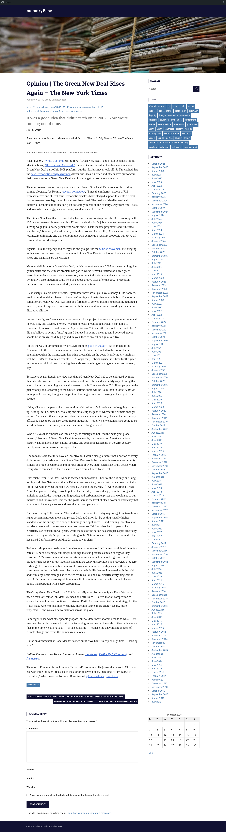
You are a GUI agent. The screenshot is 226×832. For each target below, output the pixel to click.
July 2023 (156, 263)
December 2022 (159, 289)
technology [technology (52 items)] (164, 147)
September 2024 (159, 211)
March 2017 (157, 539)
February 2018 (158, 499)
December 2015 (159, 595)
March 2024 (157, 233)
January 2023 (158, 285)
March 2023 (157, 278)
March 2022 (157, 318)
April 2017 (156, 536)
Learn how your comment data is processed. (89, 813)
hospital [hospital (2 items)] (188, 129)
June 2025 (156, 178)
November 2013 (159, 687)
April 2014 (156, 668)
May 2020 (156, 399)
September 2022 (159, 296)
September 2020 (159, 385)
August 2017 (157, 521)
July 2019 (156, 436)
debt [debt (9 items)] (184, 111)
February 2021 (158, 366)
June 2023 (156, 267)
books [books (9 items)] (182, 106)
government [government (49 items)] (192, 124)
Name (30, 769)
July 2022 (156, 303)
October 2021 (158, 337)
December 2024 (159, 200)
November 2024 (159, 204)
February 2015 (158, 631)
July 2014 (156, 657)
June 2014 (156, 661)
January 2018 (158, 503)
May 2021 (156, 355)
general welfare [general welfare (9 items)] (164, 124)
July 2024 (156, 219)
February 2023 (158, 281)
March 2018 (157, 495)
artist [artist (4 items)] (175, 106)
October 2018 (158, 469)
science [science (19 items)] (166, 142)
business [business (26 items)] (153, 111)
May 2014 (156, 665)
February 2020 (158, 410)
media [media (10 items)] (166, 133)
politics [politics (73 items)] (161, 138)
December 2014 (159, 639)
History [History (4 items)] (179, 129)
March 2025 (157, 189)
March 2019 (157, 451)
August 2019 (157, 432)
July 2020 (156, 392)
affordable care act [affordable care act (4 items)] (157, 106)
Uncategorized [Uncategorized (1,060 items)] (190, 147)
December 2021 (159, 329)
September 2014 (159, 650)
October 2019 (158, 425)
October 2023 (158, 252)
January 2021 (158, 370)
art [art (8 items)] (169, 106)
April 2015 (156, 624)
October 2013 (158, 690)
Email (30, 778)
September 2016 (159, 561)
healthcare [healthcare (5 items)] (169, 129)
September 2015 (159, 606)
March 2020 (157, 407)
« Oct (150, 753)
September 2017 (159, 517)
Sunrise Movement (110, 248)
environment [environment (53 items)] (190, 120)
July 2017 (156, 525)
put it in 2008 (96, 345)
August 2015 (157, 609)
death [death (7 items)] (177, 111)
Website (31, 787)
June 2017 (156, 528)
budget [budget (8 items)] (191, 106)
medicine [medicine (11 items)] (175, 133)
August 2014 (157, 654)
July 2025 (156, 175)
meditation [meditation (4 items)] (186, 133)
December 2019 (159, 418)
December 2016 (159, 550)
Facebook (112, 676)
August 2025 (157, 171)
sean (47, 99)
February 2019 (158, 455)
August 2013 (157, 698)
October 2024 (158, 208)
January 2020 (158, 414)
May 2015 (156, 620)
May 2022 (156, 311)
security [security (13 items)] (184, 142)
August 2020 (157, 388)
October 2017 (158, 513)
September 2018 (159, 473)
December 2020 (159, 374)
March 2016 (157, 584)
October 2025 (158, 163)
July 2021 (156, 348)
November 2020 (159, 377)
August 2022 (157, 300)
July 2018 (156, 480)
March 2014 (157, 672)
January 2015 (158, 635)
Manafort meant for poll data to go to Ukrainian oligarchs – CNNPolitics (94, 702)
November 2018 (159, 466)
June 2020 (156, 396)
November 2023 (159, 248)
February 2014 (158, 676)
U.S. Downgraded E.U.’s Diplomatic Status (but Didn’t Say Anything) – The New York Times (76, 697)
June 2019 (156, 440)
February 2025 (158, 193)
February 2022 (158, 322)
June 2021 (156, 351)
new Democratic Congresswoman (50, 174)
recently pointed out (73, 191)
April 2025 (156, 185)
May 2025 (156, 182)
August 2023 (157, 259)
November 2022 (159, 292)
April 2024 (156, 230)
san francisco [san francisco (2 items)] (155, 142)
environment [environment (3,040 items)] (176, 120)
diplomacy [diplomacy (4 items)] (193, 111)
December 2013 (159, 683)
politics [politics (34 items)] (169, 138)
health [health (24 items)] (159, 129)
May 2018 (156, 488)
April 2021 (156, 359)
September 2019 (159, 429)
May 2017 (156, 532)
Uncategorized (59, 99)
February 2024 (158, 237)
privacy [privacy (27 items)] (187, 138)
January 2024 (158, 241)
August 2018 (157, 477)
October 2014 (158, 646)
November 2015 (159, 598)
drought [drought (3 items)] (162, 115)
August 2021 (157, 344)
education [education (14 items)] (153, 120)
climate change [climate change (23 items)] (165, 111)
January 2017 (158, 547)
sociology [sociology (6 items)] (153, 147)
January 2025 (158, 197)
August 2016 (157, 565)
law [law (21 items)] (159, 133)
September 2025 (159, 167)
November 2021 (159, 333)
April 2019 (156, 447)
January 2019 (158, 458)
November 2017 (159, 510)
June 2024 (156, 222)
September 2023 (159, 256)
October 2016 (158, 558)
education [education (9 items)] (164, 120)
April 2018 (156, 491)
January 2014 (158, 679)
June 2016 (156, 573)
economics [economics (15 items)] (185, 115)
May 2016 (156, 576)
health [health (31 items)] (151, 129)
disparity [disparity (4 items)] (152, 115)
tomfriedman (95, 676)
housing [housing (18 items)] (152, 133)
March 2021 (157, 362)
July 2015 (156, 613)
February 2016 (158, 587)
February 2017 (158, 543)
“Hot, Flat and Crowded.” (60, 165)
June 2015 (156, 617)
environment (33, 685)
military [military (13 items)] (152, 138)
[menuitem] (2, 2)
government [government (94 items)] (179, 124)
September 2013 (159, 694)
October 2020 (158, 381)
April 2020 (156, 403)
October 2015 (158, 602)
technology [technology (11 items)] (177, 147)
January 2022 (158, 326)
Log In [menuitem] (8, 2)
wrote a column (54, 160)
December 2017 (159, 506)
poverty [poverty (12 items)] (178, 138)
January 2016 (158, 591)
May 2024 (156, 226)
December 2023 (159, 244)
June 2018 (156, 484)
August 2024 (157, 215)
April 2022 (156, 314)
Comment (32, 728)
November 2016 (159, 554)
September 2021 (159, 340)
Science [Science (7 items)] (175, 142)
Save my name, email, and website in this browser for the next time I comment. (70, 795)
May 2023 (156, 270)
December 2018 (159, 462)
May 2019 (156, 443)
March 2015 (157, 628)
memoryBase (39, 10)
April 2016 (156, 580)
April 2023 (156, 274)
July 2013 (156, 702)
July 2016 (156, 569)
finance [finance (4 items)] (152, 124)
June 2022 (156, 307)
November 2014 (159, 642)
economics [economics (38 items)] (173, 115)
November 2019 (159, 421)
